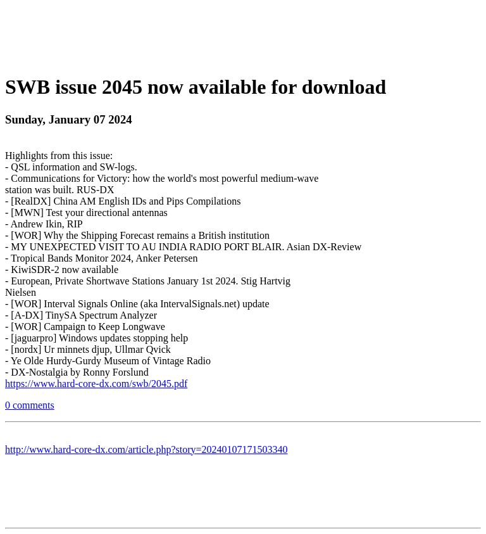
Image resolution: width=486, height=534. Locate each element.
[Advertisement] (243, 33)
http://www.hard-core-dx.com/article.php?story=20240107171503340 (146, 449)
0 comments (29, 405)
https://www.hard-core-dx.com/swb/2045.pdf (96, 383)
